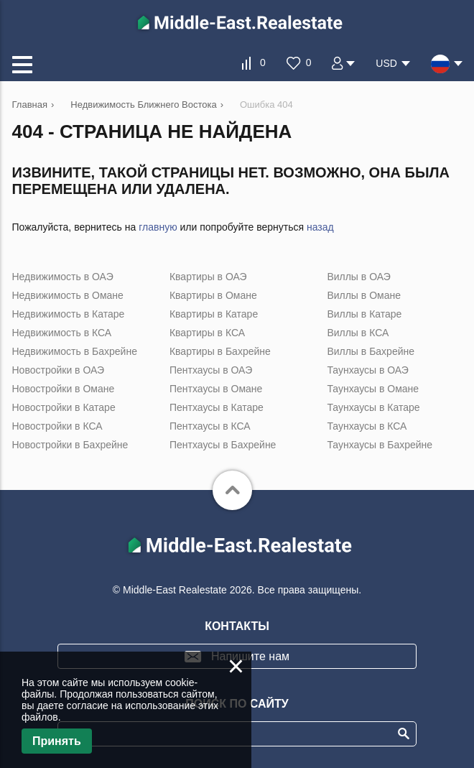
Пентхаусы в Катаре (216, 407)
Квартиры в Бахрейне (220, 351)
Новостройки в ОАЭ (58, 370)
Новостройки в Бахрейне (70, 444)
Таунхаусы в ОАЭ (368, 370)
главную (158, 227)
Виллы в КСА (358, 332)
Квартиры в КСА (207, 332)
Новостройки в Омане (63, 388)
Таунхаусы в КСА (366, 426)
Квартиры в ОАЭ (208, 276)
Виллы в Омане (364, 295)
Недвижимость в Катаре (68, 314)
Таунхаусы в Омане (373, 388)
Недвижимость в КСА (62, 332)
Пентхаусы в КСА (210, 426)
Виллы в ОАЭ (358, 276)
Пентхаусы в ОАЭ (210, 370)
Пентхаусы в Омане (215, 388)
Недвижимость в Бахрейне (74, 351)
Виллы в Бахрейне (370, 351)
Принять (56, 741)
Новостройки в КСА (57, 426)
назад (320, 227)
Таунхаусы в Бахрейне (379, 444)
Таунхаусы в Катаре (373, 407)
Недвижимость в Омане (68, 295)
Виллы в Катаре (364, 314)
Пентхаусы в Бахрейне (222, 444)
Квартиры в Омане (213, 295)
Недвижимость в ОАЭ (62, 276)
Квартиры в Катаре (213, 314)
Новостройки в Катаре (64, 407)
